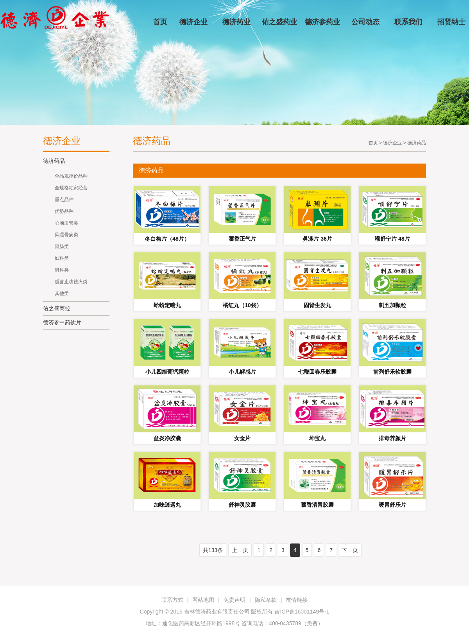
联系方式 (172, 600)
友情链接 (297, 600)
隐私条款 (266, 600)
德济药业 (236, 22)
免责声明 (234, 600)
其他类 (62, 293)
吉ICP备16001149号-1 (301, 611)
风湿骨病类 (66, 235)
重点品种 (64, 199)
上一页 (240, 550)
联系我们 (408, 22)
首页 (160, 22)
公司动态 (365, 22)
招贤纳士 (451, 22)
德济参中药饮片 (62, 322)
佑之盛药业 (279, 22)
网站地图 (203, 600)
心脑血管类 (66, 223)
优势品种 (64, 211)
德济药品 (54, 161)
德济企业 (193, 22)
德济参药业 (322, 22)
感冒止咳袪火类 (71, 281)
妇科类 (62, 258)
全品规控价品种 (71, 176)
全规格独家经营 (71, 188)
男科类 (62, 270)
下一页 (350, 550)
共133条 (213, 550)
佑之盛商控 (56, 308)
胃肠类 (62, 246)
